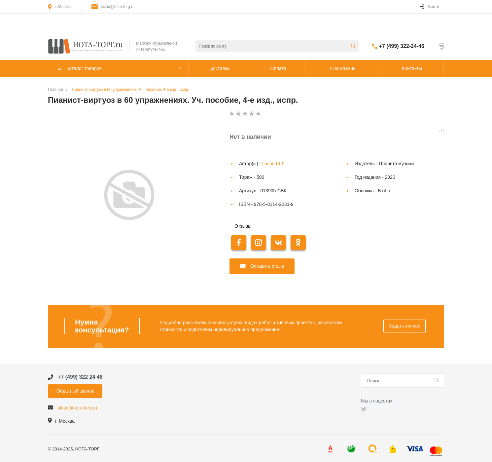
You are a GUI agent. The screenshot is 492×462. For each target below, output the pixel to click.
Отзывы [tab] (242, 226)
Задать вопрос (404, 325)
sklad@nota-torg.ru (118, 6)
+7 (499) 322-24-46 (401, 46)
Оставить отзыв (266, 266)
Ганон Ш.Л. (274, 163)
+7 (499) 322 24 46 (80, 377)
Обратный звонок (75, 391)
